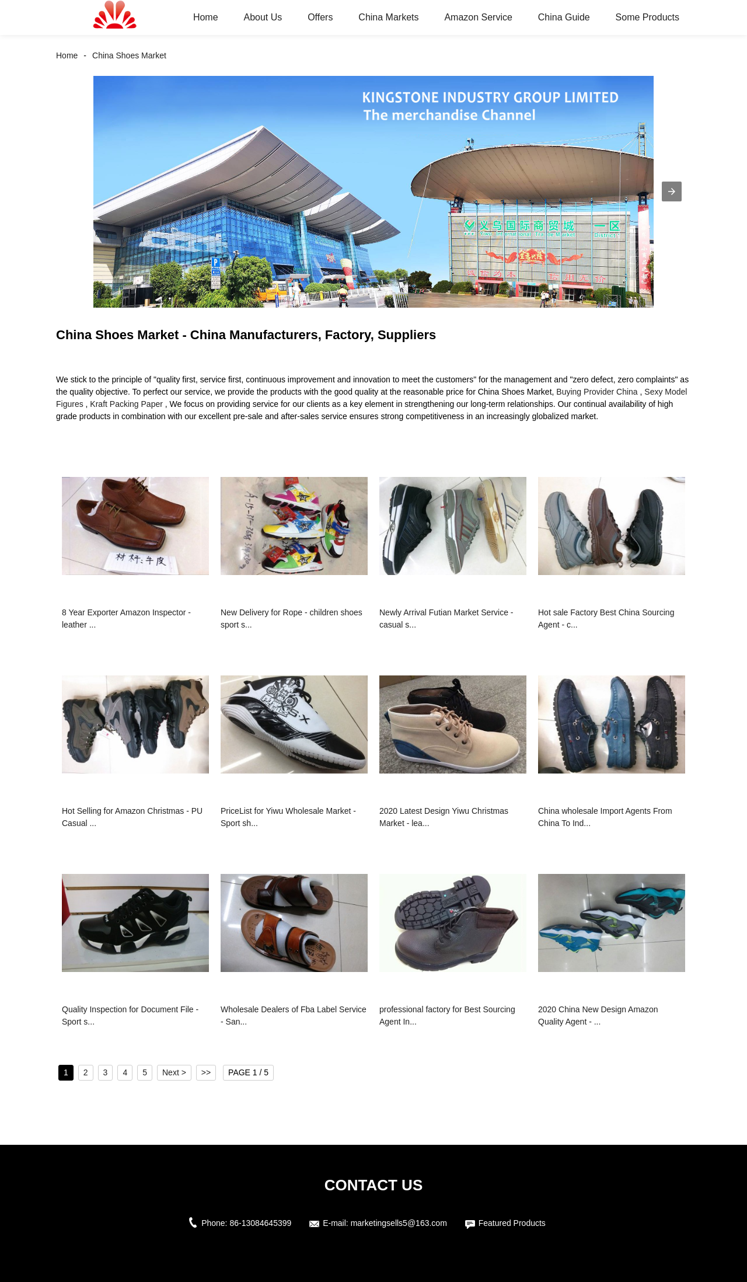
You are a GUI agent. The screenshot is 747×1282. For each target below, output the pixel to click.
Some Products (647, 17)
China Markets (388, 17)
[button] (672, 191)
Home (205, 17)
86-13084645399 (260, 1223)
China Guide (564, 17)
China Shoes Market (129, 55)
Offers (320, 17)
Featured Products (512, 1223)
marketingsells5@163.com (399, 1223)
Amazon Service (478, 17)
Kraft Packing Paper (126, 404)
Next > (174, 1072)
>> (206, 1072)
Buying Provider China (596, 391)
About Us (262, 17)
